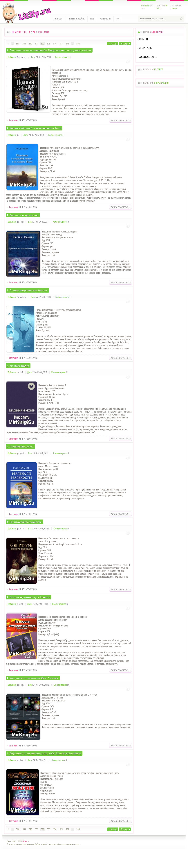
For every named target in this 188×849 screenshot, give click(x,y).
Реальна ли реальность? (21, 446)
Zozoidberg (21, 297)
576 (67, 43)
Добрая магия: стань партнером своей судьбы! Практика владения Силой (45, 753)
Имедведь (21, 57)
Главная (57, 18)
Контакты (105, 18)
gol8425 (20, 221)
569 (24, 43)
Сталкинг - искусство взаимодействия (28, 290)
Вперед (124, 43)
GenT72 (20, 760)
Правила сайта (76, 18)
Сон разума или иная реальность (25, 522)
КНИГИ (22, 120)
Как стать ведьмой (19, 365)
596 (78, 43)
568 (17, 43)
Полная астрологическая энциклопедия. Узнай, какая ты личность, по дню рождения (50, 50)
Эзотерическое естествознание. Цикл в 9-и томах (34, 678)
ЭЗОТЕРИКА (32, 120)
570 (30, 43)
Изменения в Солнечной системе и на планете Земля (35, 128)
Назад (113, 43)
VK (117, 18)
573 (48, 43)
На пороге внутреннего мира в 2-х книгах (29, 597)
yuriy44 (20, 453)
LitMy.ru (25, 841)
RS (18, 135)
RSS (92, 18)
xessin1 (20, 372)
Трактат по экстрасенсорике (24, 215)
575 (61, 43)
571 (36, 43)
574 (54, 43)
